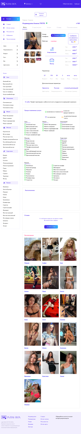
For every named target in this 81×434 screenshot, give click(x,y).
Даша (44, 291)
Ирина (44, 348)
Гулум (44, 320)
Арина (26, 291)
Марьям (26, 263)
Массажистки (44, 422)
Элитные (30, 427)
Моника (26, 405)
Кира (26, 320)
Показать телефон (58, 35)
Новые (30, 422)
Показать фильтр (39, 14)
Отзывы (59, 27)
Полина (62, 320)
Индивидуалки (32, 416)
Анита (62, 291)
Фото (24, 27)
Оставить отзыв (51, 226)
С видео (43, 416)
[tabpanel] (32, 40)
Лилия (62, 376)
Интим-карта (44, 424)
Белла (26, 348)
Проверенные (31, 419)
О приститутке (36, 27)
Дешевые (30, 424)
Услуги (49, 27)
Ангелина (63, 348)
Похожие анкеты (72, 27)
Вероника (27, 376)
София (44, 263)
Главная (24, 20)
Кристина (45, 376)
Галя (61, 263)
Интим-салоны (45, 419)
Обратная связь (67, 4)
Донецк (28, 4)
